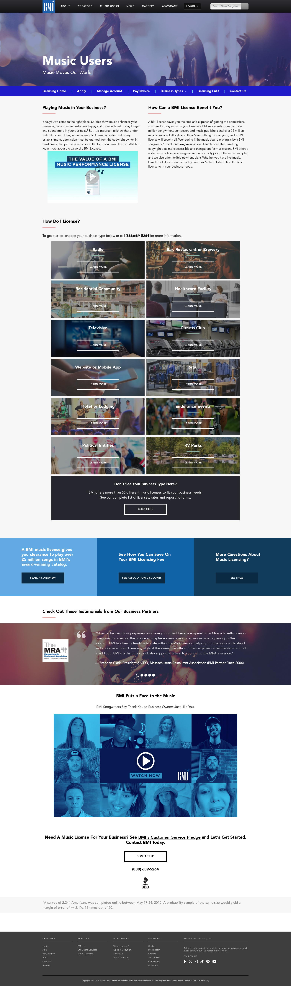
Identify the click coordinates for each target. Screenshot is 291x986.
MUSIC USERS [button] (109, 6)
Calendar (46, 961)
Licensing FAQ (208, 91)
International (154, 961)
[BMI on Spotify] (208, 961)
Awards (46, 965)
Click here (145, 509)
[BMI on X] (190, 961)
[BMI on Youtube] (214, 961)
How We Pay (48, 953)
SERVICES (83, 938)
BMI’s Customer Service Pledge (169, 837)
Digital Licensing (121, 957)
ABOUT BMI (154, 938)
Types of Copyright (122, 949)
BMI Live (82, 946)
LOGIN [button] (191, 6)
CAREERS (148, 6)
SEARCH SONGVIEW (43, 578)
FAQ (44, 957)
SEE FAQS (237, 578)
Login (45, 946)
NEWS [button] (130, 6)
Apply (81, 91)
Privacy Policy (203, 981)
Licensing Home (54, 91)
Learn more (98, 267)
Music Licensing (85, 953)
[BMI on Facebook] (185, 961)
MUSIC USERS (121, 938)
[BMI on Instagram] (196, 961)
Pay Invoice (141, 91)
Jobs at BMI (153, 957)
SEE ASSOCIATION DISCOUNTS (142, 578)
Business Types (174, 91)
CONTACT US (146, 856)
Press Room (154, 949)
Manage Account (109, 91)
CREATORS (48, 938)
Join (44, 949)
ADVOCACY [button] (170, 6)
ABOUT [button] (65, 6)
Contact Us (238, 91)
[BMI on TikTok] (202, 961)
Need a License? (121, 946)
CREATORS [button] (85, 6)
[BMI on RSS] (220, 961)
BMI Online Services (87, 949)
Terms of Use (190, 981)
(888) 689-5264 (145, 869)
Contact (152, 946)
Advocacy (153, 965)
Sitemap (152, 953)
